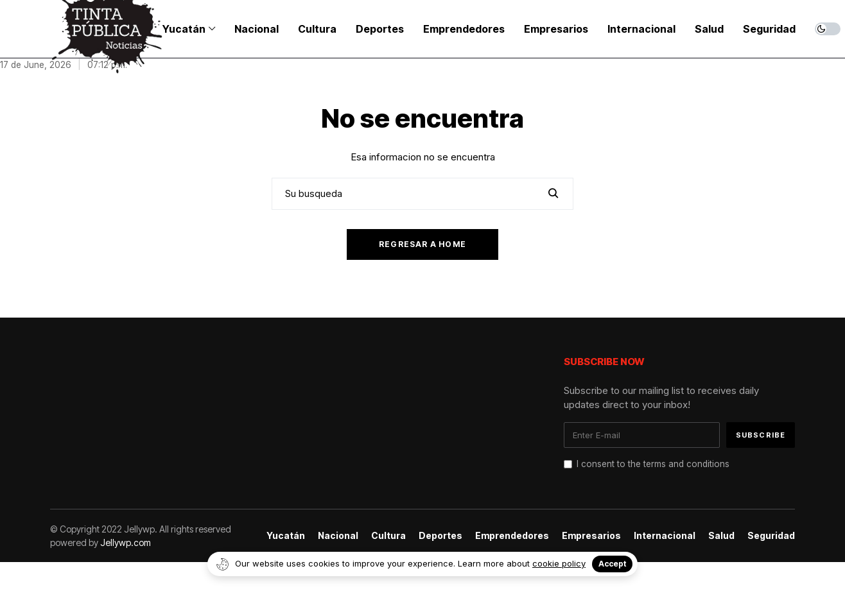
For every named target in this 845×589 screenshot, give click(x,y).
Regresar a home (422, 244)
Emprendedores (512, 536)
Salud (721, 536)
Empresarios (591, 536)
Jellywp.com (125, 542)
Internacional (664, 536)
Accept (612, 563)
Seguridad (771, 536)
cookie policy (559, 563)
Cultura (388, 536)
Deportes (440, 536)
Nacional (338, 536)
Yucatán (285, 536)
